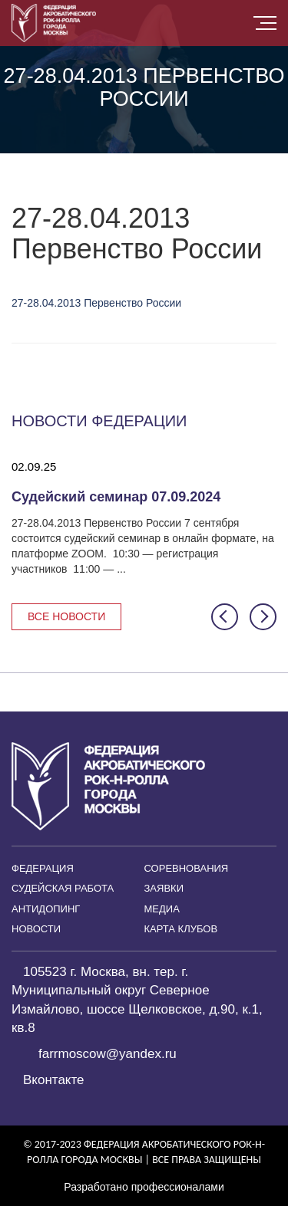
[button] (224, 616)
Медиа (162, 909)
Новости (36, 929)
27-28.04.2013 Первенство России (96, 303)
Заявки (164, 888)
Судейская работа (63, 888)
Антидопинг (46, 909)
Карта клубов (181, 929)
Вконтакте (53, 1080)
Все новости (66, 616)
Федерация (43, 868)
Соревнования (186, 868)
